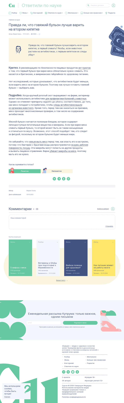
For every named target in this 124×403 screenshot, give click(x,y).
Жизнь (24, 13)
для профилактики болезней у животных (65, 98)
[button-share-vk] (54, 178)
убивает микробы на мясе (63, 151)
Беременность (42, 273)
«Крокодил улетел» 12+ (94, 380)
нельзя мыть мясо (38, 141)
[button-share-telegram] (59, 178)
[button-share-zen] (72, 371)
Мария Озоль (17, 34)
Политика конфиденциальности (74, 397)
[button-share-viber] (68, 178)
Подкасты (111, 13)
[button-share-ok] (63, 178)
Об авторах (66, 380)
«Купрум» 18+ (90, 377)
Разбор (14, 13)
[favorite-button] (39, 34)
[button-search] (88, 5)
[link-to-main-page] (12, 5)
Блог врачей (38, 13)
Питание (13, 273)
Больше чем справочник (93, 13)
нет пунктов (84, 68)
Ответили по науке (54, 13)
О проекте (66, 377)
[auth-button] (113, 5)
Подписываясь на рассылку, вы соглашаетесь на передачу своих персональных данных (62, 326)
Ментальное (72, 13)
